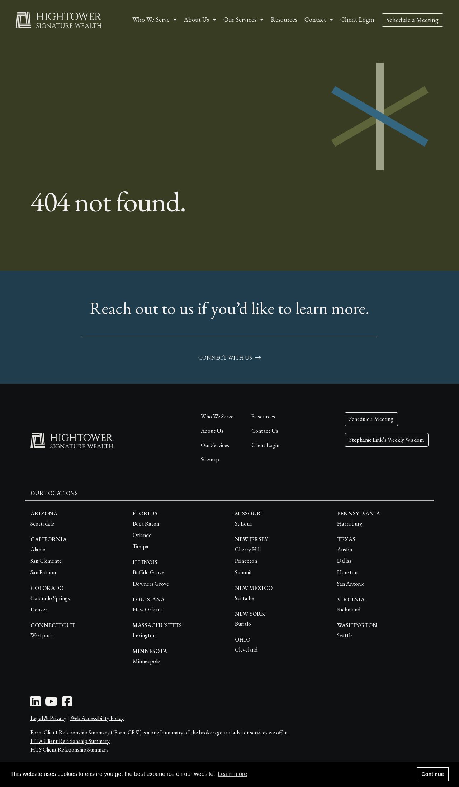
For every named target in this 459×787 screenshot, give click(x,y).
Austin (344, 549)
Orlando (142, 535)
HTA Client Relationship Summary (70, 741)
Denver (38, 609)
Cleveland (246, 649)
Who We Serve (217, 416)
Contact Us (264, 431)
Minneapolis (147, 661)
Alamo (38, 549)
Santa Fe (244, 598)
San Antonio (351, 583)
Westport (41, 635)
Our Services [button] (239, 19)
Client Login (357, 19)
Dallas (344, 561)
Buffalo (243, 624)
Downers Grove (151, 583)
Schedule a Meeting (412, 20)
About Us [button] (196, 19)
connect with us (229, 357)
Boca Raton (146, 523)
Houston (347, 572)
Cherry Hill (248, 549)
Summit (243, 572)
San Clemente (46, 561)
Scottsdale (42, 523)
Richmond (348, 609)
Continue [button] (432, 774)
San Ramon (43, 572)
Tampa (140, 546)
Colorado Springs (50, 598)
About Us (212, 431)
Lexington (144, 635)
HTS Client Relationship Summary (69, 749)
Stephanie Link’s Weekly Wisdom (386, 439)
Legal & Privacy (48, 718)
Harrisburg (350, 523)
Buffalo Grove (148, 572)
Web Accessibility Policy (97, 718)
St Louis (244, 523)
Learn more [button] (232, 774)
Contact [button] (315, 19)
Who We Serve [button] (151, 19)
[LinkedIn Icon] (35, 703)
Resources (284, 19)
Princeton (246, 561)
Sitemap (210, 459)
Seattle (345, 635)
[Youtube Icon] (51, 703)
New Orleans (148, 609)
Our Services (215, 445)
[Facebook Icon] (67, 703)
